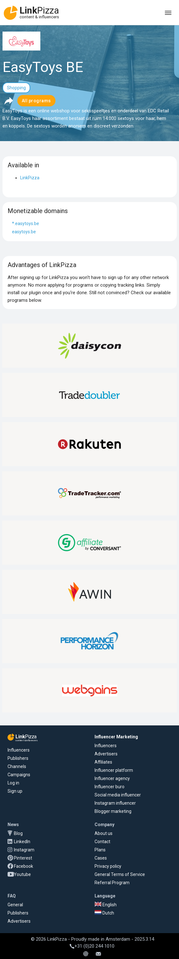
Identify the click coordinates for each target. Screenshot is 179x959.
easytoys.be (24, 231)
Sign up (15, 791)
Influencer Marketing (116, 736)
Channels (17, 766)
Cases (101, 858)
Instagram (24, 849)
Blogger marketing (113, 811)
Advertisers (106, 753)
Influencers (19, 750)
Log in (13, 782)
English (106, 904)
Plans (100, 849)
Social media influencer (118, 794)
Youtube (22, 874)
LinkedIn (22, 841)
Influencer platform (114, 770)
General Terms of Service (120, 874)
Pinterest (23, 858)
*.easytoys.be (25, 223)
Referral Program (112, 882)
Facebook (23, 866)
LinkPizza (29, 177)
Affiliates (103, 762)
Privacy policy (108, 866)
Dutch (104, 912)
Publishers (18, 758)
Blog (18, 833)
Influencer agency (112, 778)
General (15, 904)
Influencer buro (109, 786)
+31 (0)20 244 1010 (92, 946)
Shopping (16, 87)
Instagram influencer (115, 803)
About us (104, 833)
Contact (102, 841)
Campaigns (19, 774)
